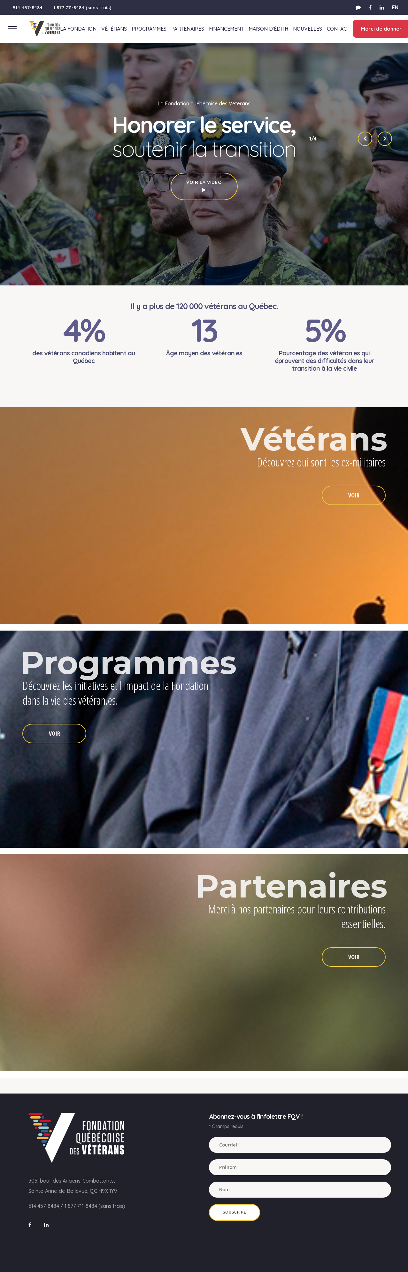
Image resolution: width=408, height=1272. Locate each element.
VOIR (353, 495)
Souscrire (234, 1212)
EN (395, 7)
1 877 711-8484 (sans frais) (82, 8)
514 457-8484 (27, 8)
